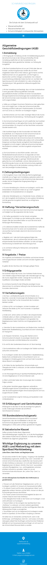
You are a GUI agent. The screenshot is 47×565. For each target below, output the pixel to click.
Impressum (23, 564)
